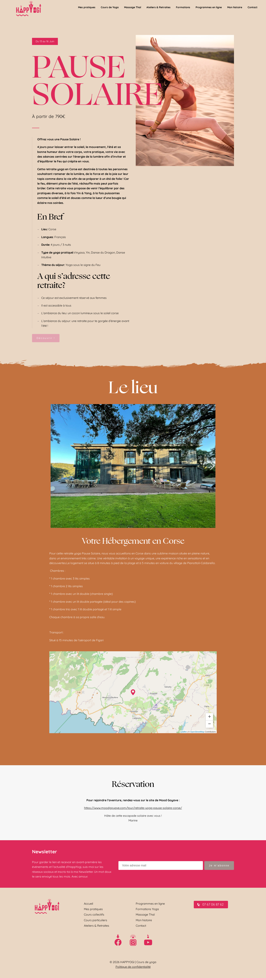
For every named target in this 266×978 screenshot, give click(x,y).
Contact (141, 925)
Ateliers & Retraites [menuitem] (158, 7)
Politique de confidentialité (133, 967)
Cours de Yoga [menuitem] (110, 7)
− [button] (209, 724)
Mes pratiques (93, 909)
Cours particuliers (95, 920)
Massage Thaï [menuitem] (132, 7)
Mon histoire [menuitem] (234, 7)
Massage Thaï (145, 914)
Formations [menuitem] (183, 7)
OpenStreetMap (197, 732)
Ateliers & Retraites (96, 925)
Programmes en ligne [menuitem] (209, 7)
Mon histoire (144, 920)
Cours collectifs (94, 914)
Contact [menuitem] (252, 7)
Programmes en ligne (150, 903)
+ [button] (209, 717)
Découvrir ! (46, 338)
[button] (212, 466)
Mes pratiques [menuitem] (86, 7)
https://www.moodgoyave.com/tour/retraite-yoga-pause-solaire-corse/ (133, 808)
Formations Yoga (147, 909)
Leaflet (183, 732)
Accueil (88, 903)
